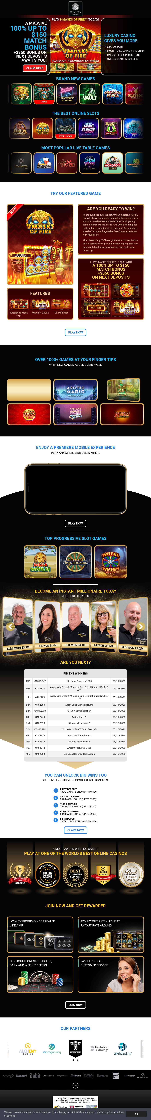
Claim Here (34, 68)
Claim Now (75, 830)
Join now (76, 1005)
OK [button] (136, 1114)
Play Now (75, 332)
